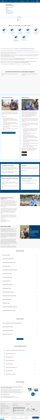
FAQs (31, 417)
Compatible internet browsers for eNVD (9, 310)
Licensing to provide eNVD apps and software (10, 306)
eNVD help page (24, 170)
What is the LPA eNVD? (6, 255)
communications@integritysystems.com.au (7, 397)
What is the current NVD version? (8, 330)
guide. (12, 172)
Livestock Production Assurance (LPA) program (27, 48)
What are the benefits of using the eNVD (9, 262)
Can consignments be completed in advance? (10, 269)
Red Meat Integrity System (4, 405)
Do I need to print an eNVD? (7, 273)
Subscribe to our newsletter (5, 413)
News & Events (3, 410)
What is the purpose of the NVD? (8, 326)
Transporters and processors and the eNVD (9, 295)
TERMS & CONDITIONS (5, 417)
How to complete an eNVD (7, 288)
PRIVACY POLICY (14, 417)
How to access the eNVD (6, 266)
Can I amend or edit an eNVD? (7, 277)
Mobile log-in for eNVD (6, 303)
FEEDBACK (26, 417)
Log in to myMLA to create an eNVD (8, 132)
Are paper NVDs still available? (7, 334)
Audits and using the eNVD (7, 299)
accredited (16, 48)
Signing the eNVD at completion (8, 284)
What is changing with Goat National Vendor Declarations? (12, 323)
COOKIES (20, 417)
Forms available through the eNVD (8, 258)
